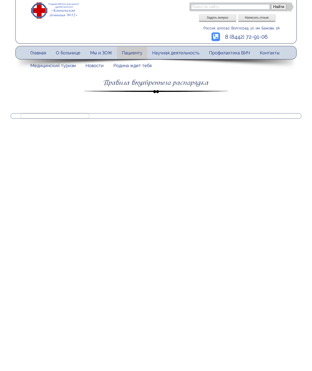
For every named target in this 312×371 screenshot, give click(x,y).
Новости (95, 65)
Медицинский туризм (53, 65)
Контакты (270, 52)
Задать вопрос (217, 17)
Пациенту (132, 52)
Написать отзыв (257, 17)
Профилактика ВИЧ (229, 52)
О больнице (68, 52)
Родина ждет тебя (132, 65)
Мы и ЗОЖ (101, 52)
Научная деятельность (175, 52)
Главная (38, 52)
